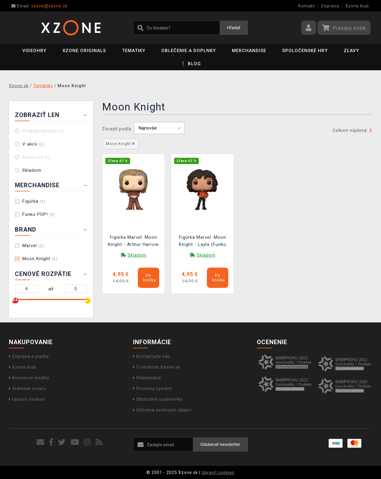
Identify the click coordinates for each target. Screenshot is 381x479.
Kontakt (306, 6)
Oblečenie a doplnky (188, 50)
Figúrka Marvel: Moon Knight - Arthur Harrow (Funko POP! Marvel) (133, 242)
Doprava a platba (29, 356)
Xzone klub (357, 6)
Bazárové (36, 157)
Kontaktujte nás (151, 356)
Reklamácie (147, 377)
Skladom (31, 170)
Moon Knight (39, 258)
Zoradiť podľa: (117, 129)
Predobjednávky (43, 131)
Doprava (330, 6)
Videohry (34, 50)
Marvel (33, 245)
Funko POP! (38, 214)
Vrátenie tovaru (27, 388)
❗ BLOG (190, 63)
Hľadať (233, 27)
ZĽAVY (351, 50)
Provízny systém (152, 388)
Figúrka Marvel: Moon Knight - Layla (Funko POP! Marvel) (202, 242)
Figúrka (34, 201)
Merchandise (249, 50)
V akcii (33, 144)
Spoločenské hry (305, 50)
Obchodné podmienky (158, 399)
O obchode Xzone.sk (156, 367)
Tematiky (133, 50)
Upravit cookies (27, 399)
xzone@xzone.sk (39, 6)
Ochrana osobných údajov (162, 410)
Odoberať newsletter (220, 444)
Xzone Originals (84, 50)
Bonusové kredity (29, 377)
